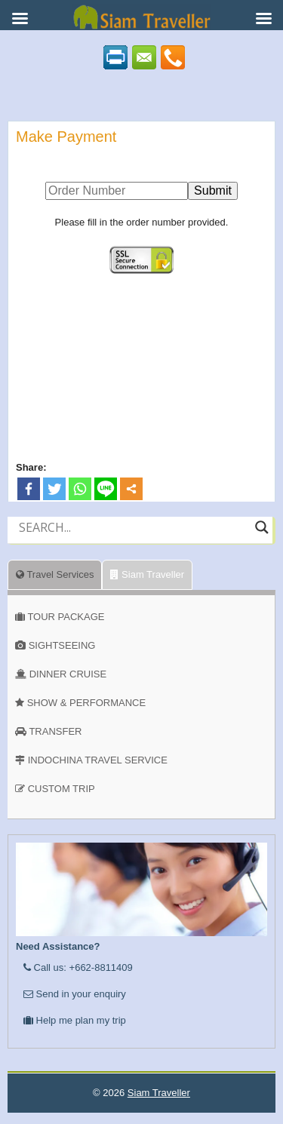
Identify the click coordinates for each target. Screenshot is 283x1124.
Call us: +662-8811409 (78, 967)
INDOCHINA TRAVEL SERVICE (98, 760)
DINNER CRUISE (68, 674)
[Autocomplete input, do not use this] (133, 540)
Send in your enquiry (74, 994)
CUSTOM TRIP (61, 788)
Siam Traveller (147, 574)
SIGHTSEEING (62, 645)
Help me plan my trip (74, 1020)
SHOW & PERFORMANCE (86, 702)
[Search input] (133, 527)
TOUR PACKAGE (65, 616)
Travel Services (55, 574)
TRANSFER (55, 731)
